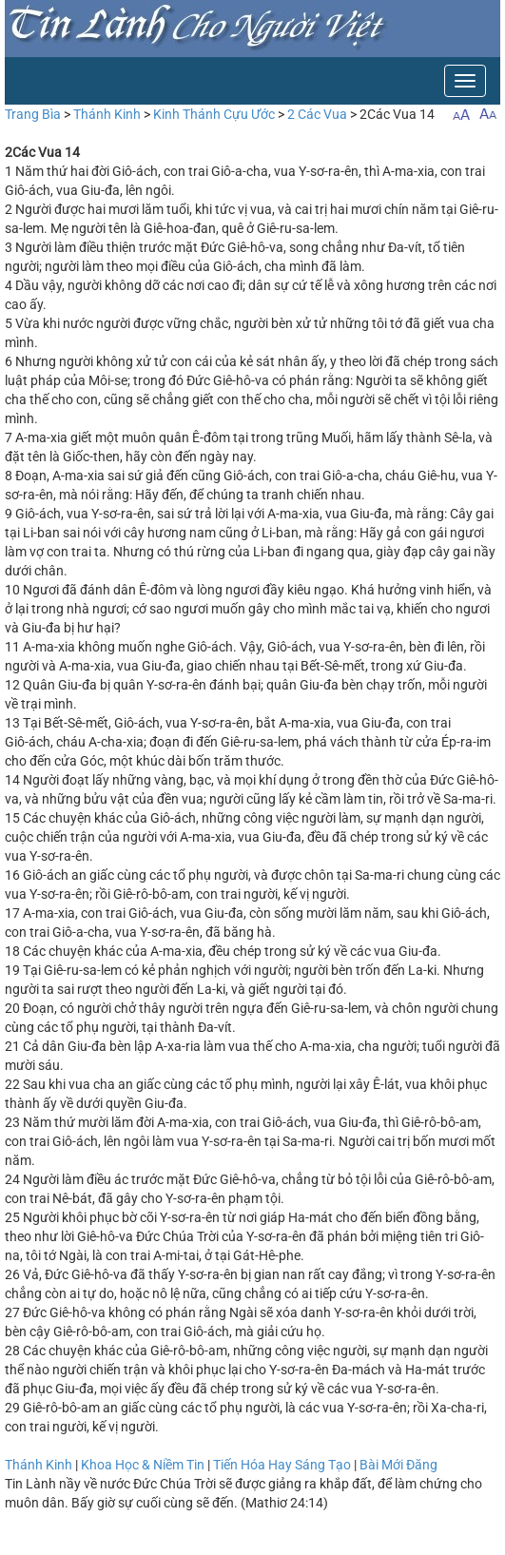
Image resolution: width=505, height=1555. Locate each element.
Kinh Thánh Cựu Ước (214, 114)
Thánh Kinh (107, 114)
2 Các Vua (317, 114)
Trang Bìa (33, 114)
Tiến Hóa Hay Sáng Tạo (282, 1464)
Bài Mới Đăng (398, 1464)
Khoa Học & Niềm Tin (142, 1464)
